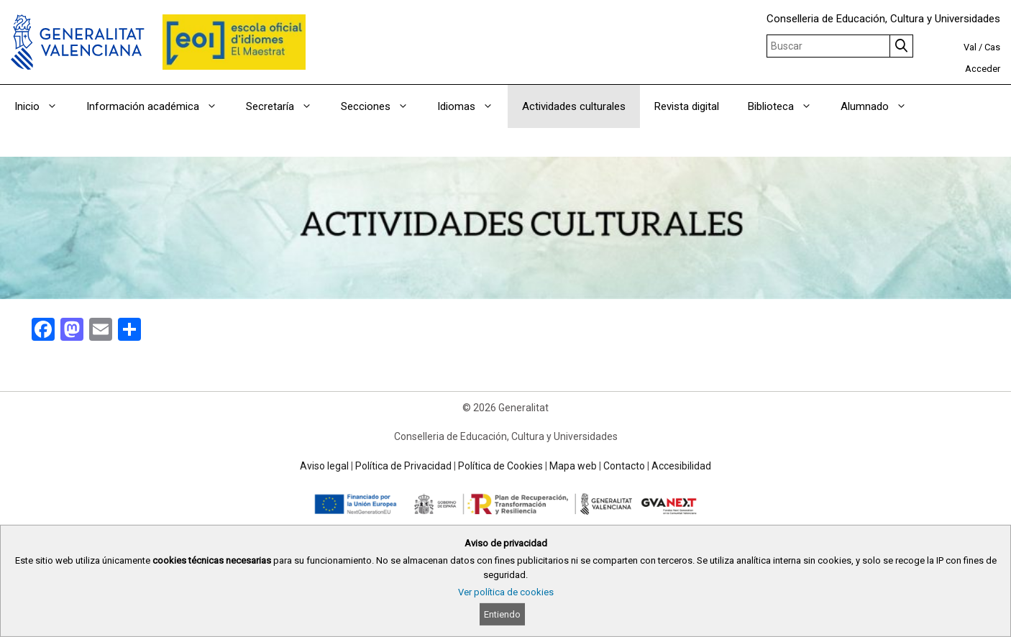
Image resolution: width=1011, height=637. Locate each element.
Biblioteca (787, 106)
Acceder (982, 68)
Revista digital (686, 106)
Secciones (382, 106)
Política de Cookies (500, 466)
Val (970, 47)
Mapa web (573, 466)
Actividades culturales (574, 106)
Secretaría (286, 106)
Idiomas (472, 106)
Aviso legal (324, 466)
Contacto (624, 466)
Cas (992, 47)
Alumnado (881, 106)
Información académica (159, 106)
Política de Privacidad (403, 466)
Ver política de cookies (506, 592)
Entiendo (502, 614)
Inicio (43, 106)
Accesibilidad (681, 466)
